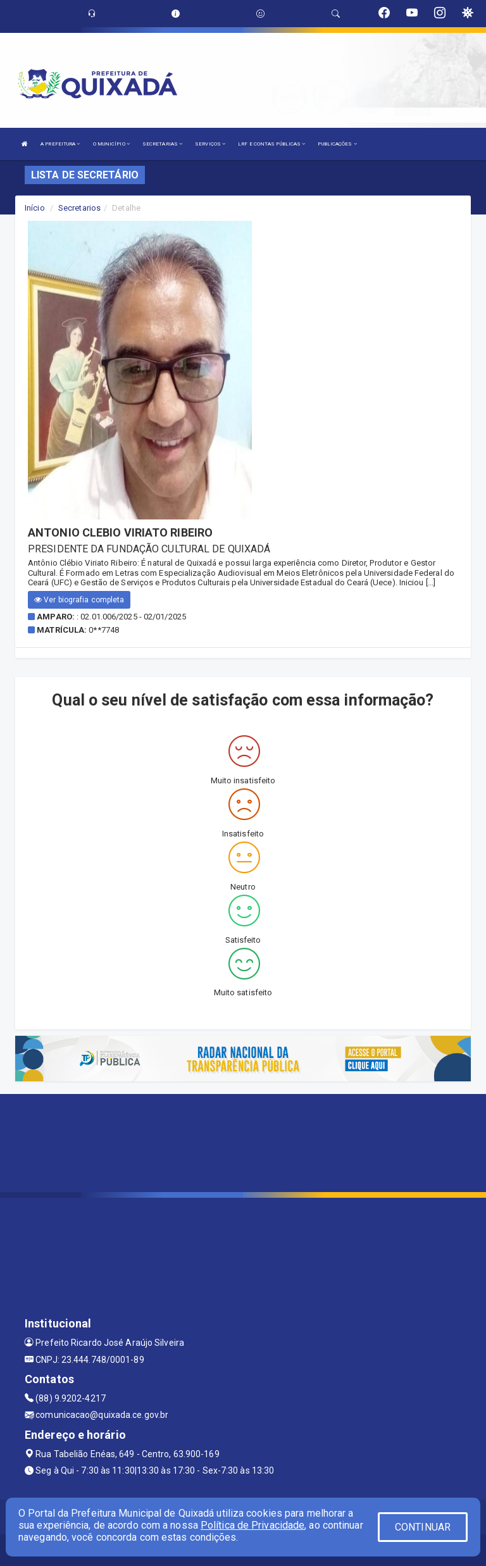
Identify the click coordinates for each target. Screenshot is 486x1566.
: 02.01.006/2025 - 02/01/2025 (131, 616)
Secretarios (79, 208)
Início (35, 208)
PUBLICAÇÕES (337, 144)
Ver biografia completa (79, 599)
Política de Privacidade (252, 1525)
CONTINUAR (423, 1527)
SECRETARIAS (162, 144)
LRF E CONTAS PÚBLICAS (271, 144)
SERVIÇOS (210, 144)
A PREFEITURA (60, 144)
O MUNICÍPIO (111, 144)
